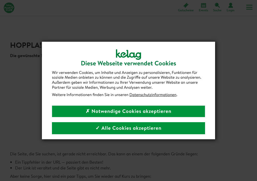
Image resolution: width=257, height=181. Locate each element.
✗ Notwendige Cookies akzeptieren (128, 111)
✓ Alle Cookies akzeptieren (128, 128)
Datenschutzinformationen (153, 95)
